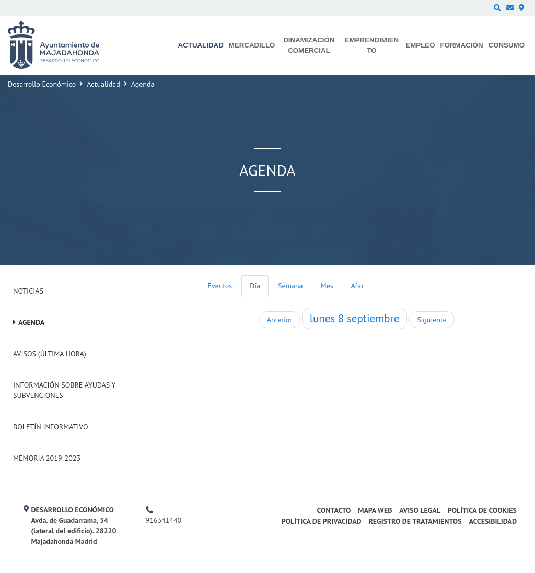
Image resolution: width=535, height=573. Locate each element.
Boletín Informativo (50, 426)
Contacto (334, 510)
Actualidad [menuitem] (201, 45)
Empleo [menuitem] (420, 45)
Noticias (28, 291)
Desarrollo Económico (42, 84)
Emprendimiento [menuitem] (372, 45)
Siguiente (431, 319)
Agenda (31, 322)
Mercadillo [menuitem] (252, 45)
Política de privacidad (322, 521)
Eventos (219, 285)
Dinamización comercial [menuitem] (308, 45)
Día (255, 285)
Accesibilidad (493, 521)
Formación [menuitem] (461, 45)
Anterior (279, 319)
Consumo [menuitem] (507, 45)
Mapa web (375, 510)
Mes (327, 285)
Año (357, 285)
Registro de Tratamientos (414, 521)
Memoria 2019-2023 (46, 458)
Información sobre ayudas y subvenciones (64, 390)
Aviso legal (419, 510)
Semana (290, 285)
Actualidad (103, 84)
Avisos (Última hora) (49, 353)
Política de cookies (482, 510)
